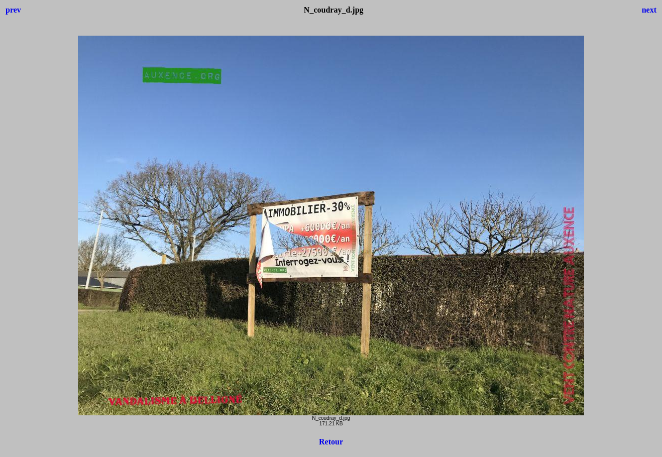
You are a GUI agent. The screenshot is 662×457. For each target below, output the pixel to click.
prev (13, 10)
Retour (331, 441)
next (649, 10)
